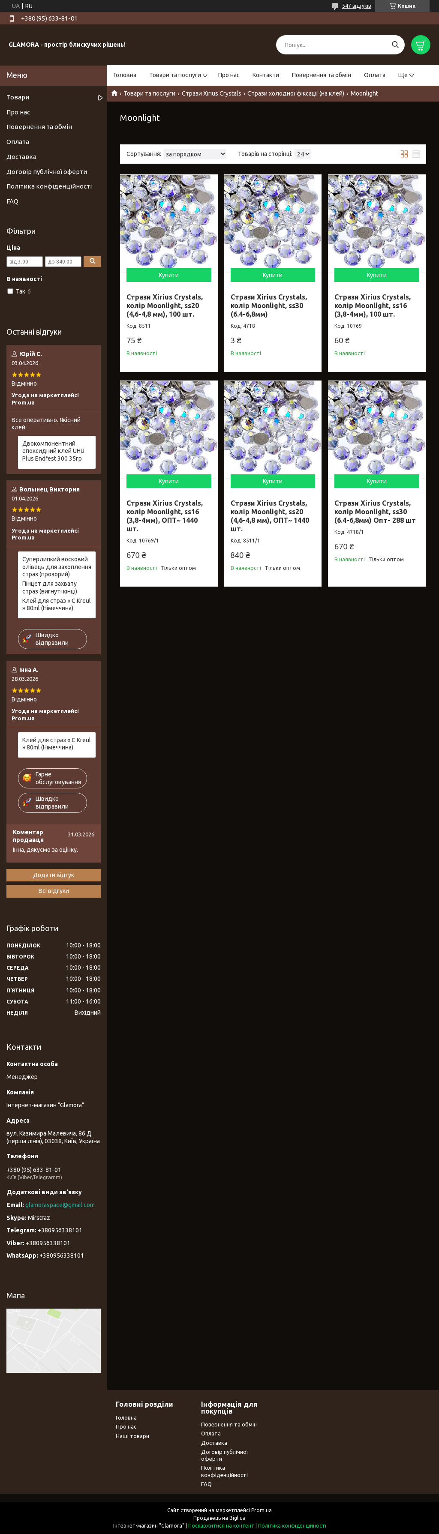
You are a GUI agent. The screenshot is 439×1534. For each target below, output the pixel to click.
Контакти (266, 75)
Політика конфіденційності (49, 186)
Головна (125, 75)
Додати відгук (53, 875)
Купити (169, 275)
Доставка (21, 156)
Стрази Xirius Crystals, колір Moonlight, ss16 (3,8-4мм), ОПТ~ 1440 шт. (164, 516)
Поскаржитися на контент (221, 1525)
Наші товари (132, 1436)
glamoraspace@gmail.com (60, 1204)
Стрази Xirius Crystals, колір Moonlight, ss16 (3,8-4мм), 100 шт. (372, 305)
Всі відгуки (54, 890)
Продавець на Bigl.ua (219, 1518)
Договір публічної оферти (46, 171)
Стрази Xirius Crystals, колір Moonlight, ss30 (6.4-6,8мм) (269, 305)
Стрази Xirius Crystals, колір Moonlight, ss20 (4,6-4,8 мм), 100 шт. (164, 305)
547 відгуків (356, 6)
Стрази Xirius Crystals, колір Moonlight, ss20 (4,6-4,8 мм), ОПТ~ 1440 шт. (270, 516)
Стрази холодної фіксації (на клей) (295, 93)
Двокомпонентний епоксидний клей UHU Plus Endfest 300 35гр (53, 451)
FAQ (12, 201)
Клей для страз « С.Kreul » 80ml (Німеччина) (56, 604)
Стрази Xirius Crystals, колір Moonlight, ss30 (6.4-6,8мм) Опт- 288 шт (375, 511)
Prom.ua (261, 1510)
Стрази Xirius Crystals (211, 93)
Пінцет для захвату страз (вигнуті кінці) (49, 587)
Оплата (374, 75)
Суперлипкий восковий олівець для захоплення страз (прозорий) (56, 567)
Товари (17, 97)
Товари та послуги (175, 75)
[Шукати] (395, 44)
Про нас (229, 75)
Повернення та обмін (321, 75)
